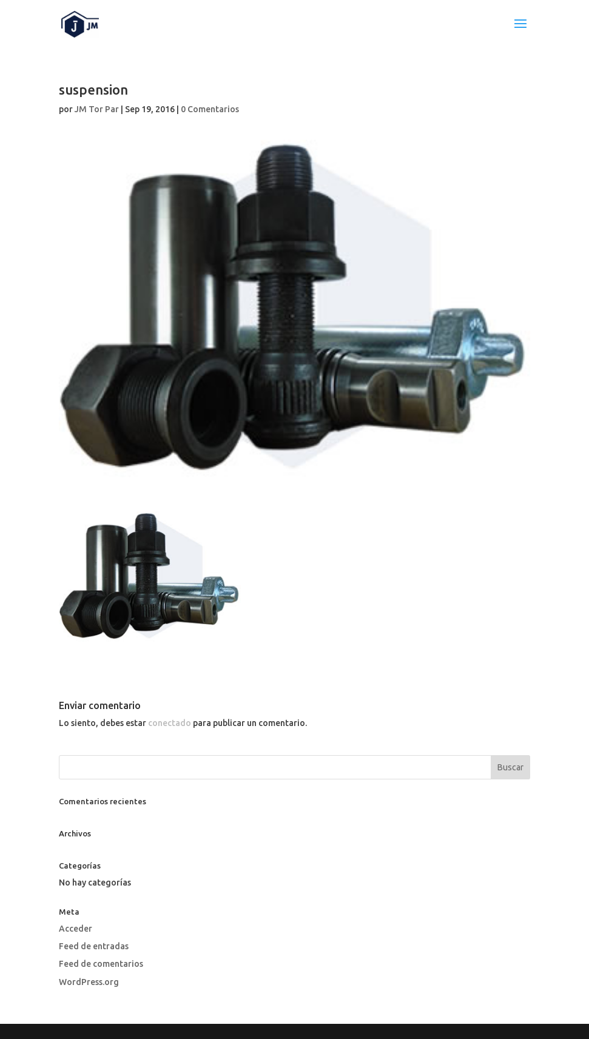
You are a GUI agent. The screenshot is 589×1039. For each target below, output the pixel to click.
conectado (169, 723)
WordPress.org (89, 982)
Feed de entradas (94, 946)
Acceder (75, 928)
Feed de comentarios (101, 964)
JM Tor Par (97, 109)
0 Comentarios (210, 109)
